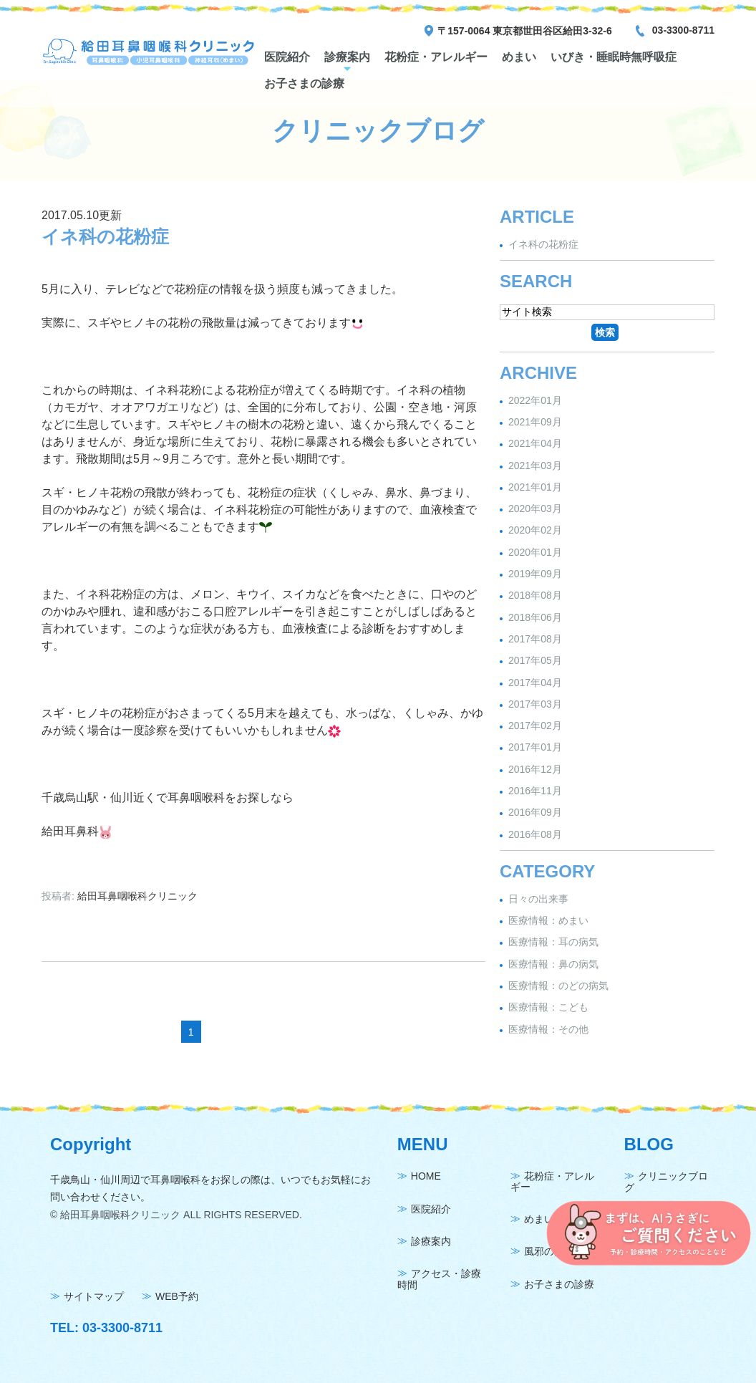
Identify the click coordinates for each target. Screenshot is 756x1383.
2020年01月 (535, 552)
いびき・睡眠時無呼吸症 (614, 57)
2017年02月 (535, 725)
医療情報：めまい (548, 920)
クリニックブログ (666, 1182)
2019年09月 (535, 573)
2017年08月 (535, 639)
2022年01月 (535, 400)
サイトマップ (94, 1297)
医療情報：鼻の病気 (553, 964)
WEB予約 (176, 1297)
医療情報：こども (548, 1007)
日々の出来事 (538, 899)
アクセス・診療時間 (439, 1279)
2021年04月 (535, 444)
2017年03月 (535, 704)
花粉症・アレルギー (436, 57)
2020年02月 (535, 530)
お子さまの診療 (304, 83)
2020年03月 (535, 508)
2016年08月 (535, 834)
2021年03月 (535, 465)
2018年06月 (535, 617)
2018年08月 (535, 596)
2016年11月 (535, 790)
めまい (519, 57)
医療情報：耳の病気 (553, 942)
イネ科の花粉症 (105, 236)
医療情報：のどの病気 (558, 985)
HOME (426, 1176)
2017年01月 (535, 747)
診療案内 (347, 57)
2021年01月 (535, 487)
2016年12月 (535, 769)
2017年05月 (535, 661)
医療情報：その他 (548, 1029)
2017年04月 (535, 682)
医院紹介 (287, 57)
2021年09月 (535, 422)
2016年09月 (535, 813)
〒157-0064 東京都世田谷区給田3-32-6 (524, 31)
